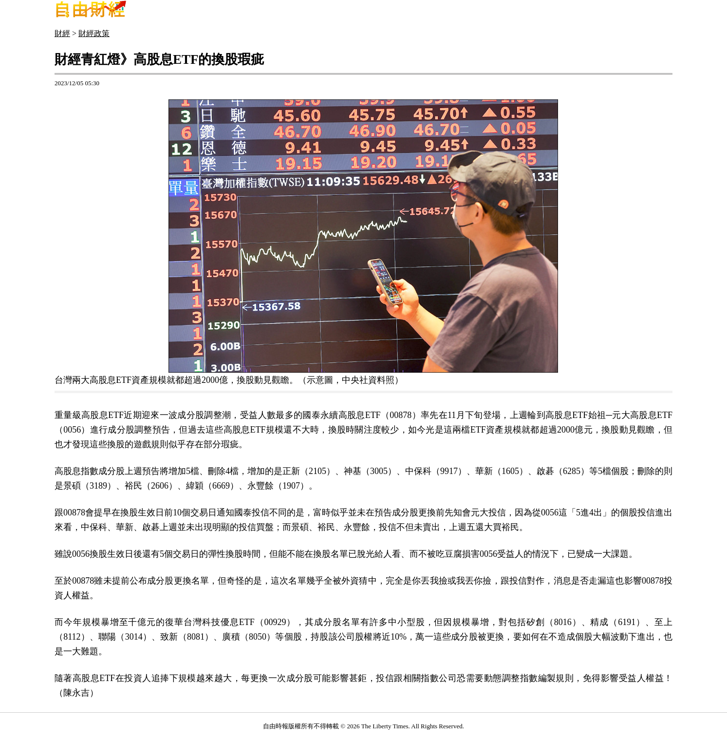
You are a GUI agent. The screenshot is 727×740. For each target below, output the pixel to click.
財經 (62, 33)
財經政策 (94, 33)
